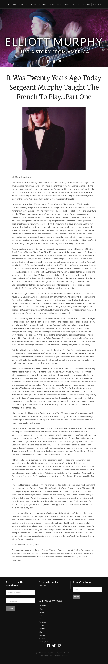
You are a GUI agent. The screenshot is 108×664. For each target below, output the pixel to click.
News (21, 4)
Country (9, 597)
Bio (27, 4)
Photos (60, 4)
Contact (86, 4)
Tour (14, 4)
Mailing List (97, 4)
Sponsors (77, 4)
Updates (42, 606)
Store (67, 4)
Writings (42, 4)
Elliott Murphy (54, 41)
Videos (51, 4)
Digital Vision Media (65, 653)
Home (8, 4)
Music (33, 4)
